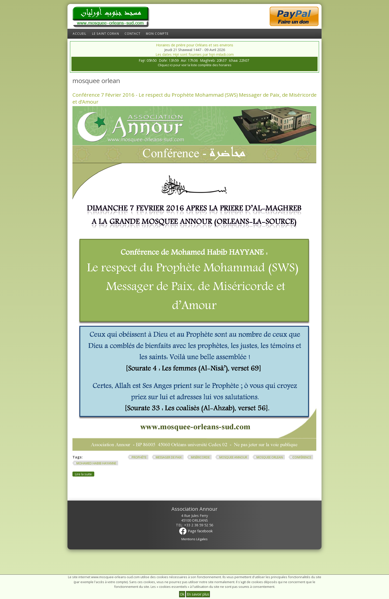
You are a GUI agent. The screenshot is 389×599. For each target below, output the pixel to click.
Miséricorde (200, 457)
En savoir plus (198, 594)
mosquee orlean (270, 457)
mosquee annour (233, 457)
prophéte (139, 457)
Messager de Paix (169, 457)
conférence (301, 457)
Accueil (80, 33)
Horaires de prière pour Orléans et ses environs (194, 45)
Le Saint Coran (105, 33)
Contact (133, 33)
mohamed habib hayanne (96, 463)
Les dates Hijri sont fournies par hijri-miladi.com (195, 54)
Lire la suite (84, 474)
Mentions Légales (194, 539)
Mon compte (157, 33)
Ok (182, 594)
